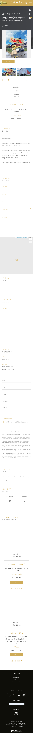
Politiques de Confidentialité (21, 456)
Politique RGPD (13, 735)
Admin (18, 733)
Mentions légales (10, 733)
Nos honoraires (12, 732)
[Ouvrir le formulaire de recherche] (26, 3)
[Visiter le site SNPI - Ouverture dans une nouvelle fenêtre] (16, 722)
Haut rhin (4, 19)
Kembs (10, 19)
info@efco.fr (6, 359)
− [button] (30, 242)
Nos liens (23, 733)
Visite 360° (16, 87)
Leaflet (17, 237)
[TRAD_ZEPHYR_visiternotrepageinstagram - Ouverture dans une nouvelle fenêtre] (24, 703)
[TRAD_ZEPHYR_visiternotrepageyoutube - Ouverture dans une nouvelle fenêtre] (19, 703)
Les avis (14, 2)
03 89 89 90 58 (7, 352)
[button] (8, 80)
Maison (16, 19)
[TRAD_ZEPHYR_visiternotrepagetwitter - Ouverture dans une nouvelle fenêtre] (14, 703)
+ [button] (30, 239)
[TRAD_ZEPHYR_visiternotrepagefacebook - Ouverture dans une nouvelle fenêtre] (9, 703)
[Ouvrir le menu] (30, 3)
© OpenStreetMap (23, 237)
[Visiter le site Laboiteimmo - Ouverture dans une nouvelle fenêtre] (16, 738)
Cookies (21, 735)
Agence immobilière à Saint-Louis (11, 17)
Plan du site (21, 732)
